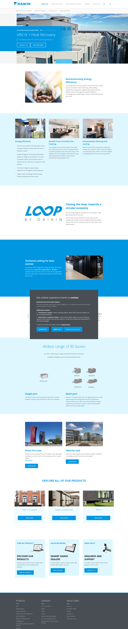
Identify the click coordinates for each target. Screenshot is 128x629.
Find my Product (40, 11)
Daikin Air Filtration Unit (23, 619)
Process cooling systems (48, 619)
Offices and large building (48, 616)
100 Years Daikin (71, 609)
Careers (69, 611)
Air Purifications (20, 616)
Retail (43, 609)
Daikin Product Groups (24, 11)
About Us (69, 606)
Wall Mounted (20, 609)
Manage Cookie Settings (73, 329)
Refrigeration (19, 621)
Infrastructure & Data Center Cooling (49, 622)
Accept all (42, 329)
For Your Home (45, 606)
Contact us (53, 11)
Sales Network (65, 11)
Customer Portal (71, 619)
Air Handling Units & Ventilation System (25, 624)
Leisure (43, 614)
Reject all (57, 329)
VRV (17, 606)
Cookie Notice (65, 324)
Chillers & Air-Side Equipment (24, 614)
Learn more (82, 406)
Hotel (42, 611)
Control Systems (21, 611)
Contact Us (70, 614)
